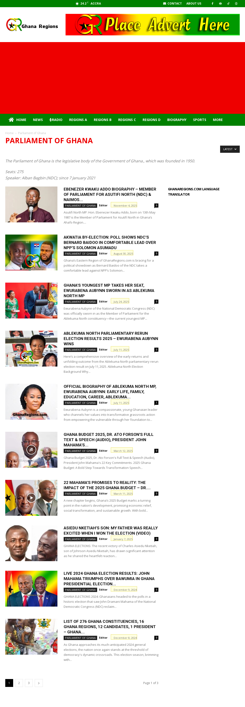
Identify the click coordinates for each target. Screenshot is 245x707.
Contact (172, 3)
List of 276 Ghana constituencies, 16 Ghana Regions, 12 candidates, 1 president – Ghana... (110, 626)
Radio (56, 119)
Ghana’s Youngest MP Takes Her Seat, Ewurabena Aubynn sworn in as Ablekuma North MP (109, 290)
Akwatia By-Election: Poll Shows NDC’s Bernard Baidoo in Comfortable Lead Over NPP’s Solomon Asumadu (110, 242)
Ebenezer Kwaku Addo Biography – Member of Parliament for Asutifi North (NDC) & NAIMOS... (110, 194)
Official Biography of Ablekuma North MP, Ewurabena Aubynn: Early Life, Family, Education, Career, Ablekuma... (110, 391)
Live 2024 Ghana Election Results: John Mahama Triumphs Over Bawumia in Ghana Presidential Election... (109, 578)
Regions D (152, 119)
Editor (103, 205)
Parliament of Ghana (80, 205)
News (38, 119)
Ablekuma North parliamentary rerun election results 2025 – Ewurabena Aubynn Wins (111, 338)
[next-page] (39, 683)
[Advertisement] (122, 77)
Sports (199, 119)
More (218, 119)
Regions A (78, 119)
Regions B (102, 119)
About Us (193, 3)
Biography (176, 119)
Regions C (127, 119)
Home (17, 119)
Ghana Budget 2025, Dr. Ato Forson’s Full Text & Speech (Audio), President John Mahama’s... (109, 439)
